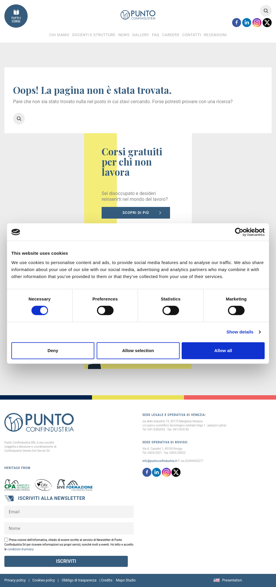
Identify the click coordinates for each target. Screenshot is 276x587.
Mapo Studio (126, 580)
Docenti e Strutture (93, 35)
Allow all (223, 350)
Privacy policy (15, 580)
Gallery (140, 35)
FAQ (155, 35)
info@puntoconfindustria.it (159, 461)
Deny (52, 350)
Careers (170, 35)
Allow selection (138, 350)
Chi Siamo (59, 35)
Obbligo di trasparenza (78, 580)
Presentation (232, 580)
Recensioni (215, 35)
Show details (240, 331)
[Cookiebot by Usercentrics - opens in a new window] (239, 232)
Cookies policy (43, 580)
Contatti (191, 35)
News (123, 35)
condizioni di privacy (20, 549)
